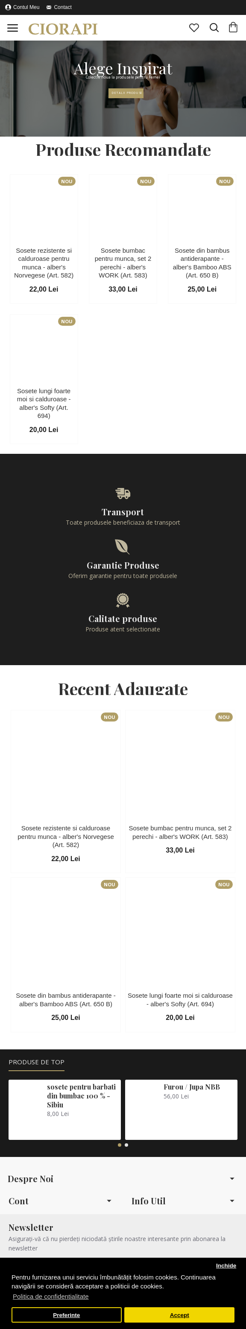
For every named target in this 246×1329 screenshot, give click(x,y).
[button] (119, 1145)
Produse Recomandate (123, 149)
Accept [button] (179, 1315)
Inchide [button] (226, 1265)
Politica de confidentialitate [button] (51, 1296)
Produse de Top (36, 1062)
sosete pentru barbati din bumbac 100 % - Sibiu (81, 1096)
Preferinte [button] (66, 1315)
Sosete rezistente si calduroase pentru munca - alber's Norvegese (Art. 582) (43, 263)
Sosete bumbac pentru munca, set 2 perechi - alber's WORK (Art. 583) (123, 263)
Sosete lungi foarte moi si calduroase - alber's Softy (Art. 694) (44, 403)
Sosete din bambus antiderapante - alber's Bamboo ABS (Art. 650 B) (202, 263)
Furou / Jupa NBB (192, 1087)
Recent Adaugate (123, 688)
